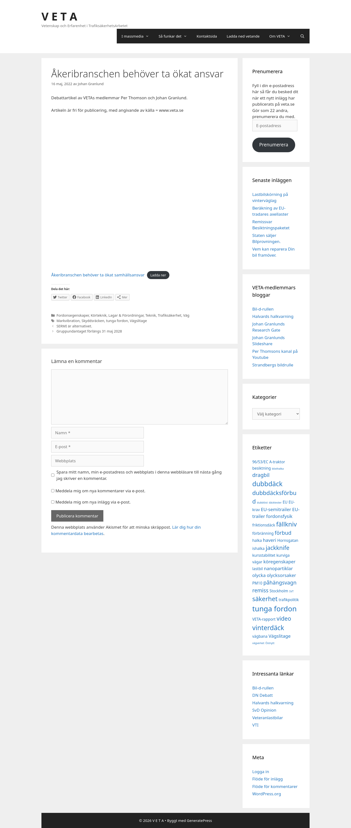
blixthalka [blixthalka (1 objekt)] (278, 468)
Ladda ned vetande (243, 36)
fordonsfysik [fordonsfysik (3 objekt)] (279, 516)
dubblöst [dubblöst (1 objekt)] (262, 502)
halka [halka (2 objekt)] (257, 540)
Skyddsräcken (92, 320)
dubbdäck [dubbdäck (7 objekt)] (267, 483)
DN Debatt (262, 695)
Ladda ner (158, 275)
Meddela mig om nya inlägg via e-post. (93, 502)
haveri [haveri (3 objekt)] (269, 540)
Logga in (260, 771)
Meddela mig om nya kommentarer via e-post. (100, 491)
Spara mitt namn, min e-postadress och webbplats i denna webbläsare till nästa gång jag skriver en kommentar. (139, 475)
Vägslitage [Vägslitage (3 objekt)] (280, 636)
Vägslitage (138, 320)
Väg (186, 315)
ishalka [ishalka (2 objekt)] (258, 548)
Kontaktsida (207, 36)
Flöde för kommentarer (275, 786)
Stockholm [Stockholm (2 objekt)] (279, 591)
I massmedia (138, 36)
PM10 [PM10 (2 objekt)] (257, 583)
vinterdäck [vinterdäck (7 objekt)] (268, 627)
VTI (255, 725)
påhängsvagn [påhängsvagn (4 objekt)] (279, 582)
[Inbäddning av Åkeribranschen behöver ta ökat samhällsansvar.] (139, 193)
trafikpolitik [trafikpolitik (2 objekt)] (289, 599)
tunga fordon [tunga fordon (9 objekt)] (274, 609)
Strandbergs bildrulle (272, 365)
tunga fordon (117, 320)
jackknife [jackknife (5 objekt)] (277, 548)
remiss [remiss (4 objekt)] (260, 590)
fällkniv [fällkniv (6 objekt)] (286, 524)
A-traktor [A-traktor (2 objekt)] (277, 461)
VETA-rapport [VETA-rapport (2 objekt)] (263, 619)
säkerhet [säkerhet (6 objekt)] (265, 599)
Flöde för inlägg (267, 779)
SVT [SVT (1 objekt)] (291, 591)
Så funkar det (175, 36)
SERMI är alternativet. (74, 326)
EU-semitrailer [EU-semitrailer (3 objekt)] (276, 509)
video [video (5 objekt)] (284, 618)
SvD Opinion (264, 710)
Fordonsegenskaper (73, 315)
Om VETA (282, 36)
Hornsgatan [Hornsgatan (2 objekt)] (287, 540)
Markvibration (68, 320)
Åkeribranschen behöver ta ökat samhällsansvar (98, 275)
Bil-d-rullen (263, 309)
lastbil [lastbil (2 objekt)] (257, 568)
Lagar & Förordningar (126, 315)
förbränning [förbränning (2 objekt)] (262, 533)
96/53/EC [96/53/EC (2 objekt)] (260, 461)
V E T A (59, 16)
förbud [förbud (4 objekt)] (283, 532)
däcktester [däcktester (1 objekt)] (275, 502)
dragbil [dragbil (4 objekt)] (261, 474)
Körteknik (99, 315)
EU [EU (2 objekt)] (285, 502)
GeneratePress (199, 820)
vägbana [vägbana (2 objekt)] (259, 636)
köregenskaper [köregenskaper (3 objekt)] (279, 561)
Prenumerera (273, 144)
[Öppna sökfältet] (302, 36)
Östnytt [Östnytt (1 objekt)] (269, 643)
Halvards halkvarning (272, 316)
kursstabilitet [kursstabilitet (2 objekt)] (263, 555)
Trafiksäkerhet (169, 315)
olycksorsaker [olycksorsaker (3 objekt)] (281, 575)
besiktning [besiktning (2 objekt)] (261, 468)
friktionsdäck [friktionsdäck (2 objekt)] (263, 525)
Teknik (151, 315)
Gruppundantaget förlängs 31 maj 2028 (89, 331)
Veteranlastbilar (267, 717)
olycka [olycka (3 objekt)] (259, 575)
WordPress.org (266, 794)
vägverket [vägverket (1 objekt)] (258, 643)
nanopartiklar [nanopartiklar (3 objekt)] (278, 568)
